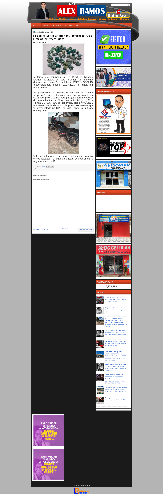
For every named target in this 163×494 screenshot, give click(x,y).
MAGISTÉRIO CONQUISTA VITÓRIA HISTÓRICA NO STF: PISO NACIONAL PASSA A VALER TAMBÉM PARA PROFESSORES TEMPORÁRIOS (115, 356)
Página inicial (36, 26)
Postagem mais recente (41, 229)
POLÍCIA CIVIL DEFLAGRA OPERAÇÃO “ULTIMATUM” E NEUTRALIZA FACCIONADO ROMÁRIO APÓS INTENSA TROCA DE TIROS (116, 322)
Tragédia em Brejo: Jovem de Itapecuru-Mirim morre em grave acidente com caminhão (114, 310)
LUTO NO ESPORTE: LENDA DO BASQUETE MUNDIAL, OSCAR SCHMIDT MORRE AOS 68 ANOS (115, 333)
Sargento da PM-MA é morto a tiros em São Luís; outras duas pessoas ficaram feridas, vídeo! (115, 343)
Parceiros (46, 26)
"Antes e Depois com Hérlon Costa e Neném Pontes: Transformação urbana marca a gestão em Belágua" (116, 389)
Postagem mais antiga (85, 229)
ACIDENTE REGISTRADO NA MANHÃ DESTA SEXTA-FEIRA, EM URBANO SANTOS (116, 299)
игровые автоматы (40, 0)
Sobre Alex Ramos (74, 26)
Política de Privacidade (59, 26)
